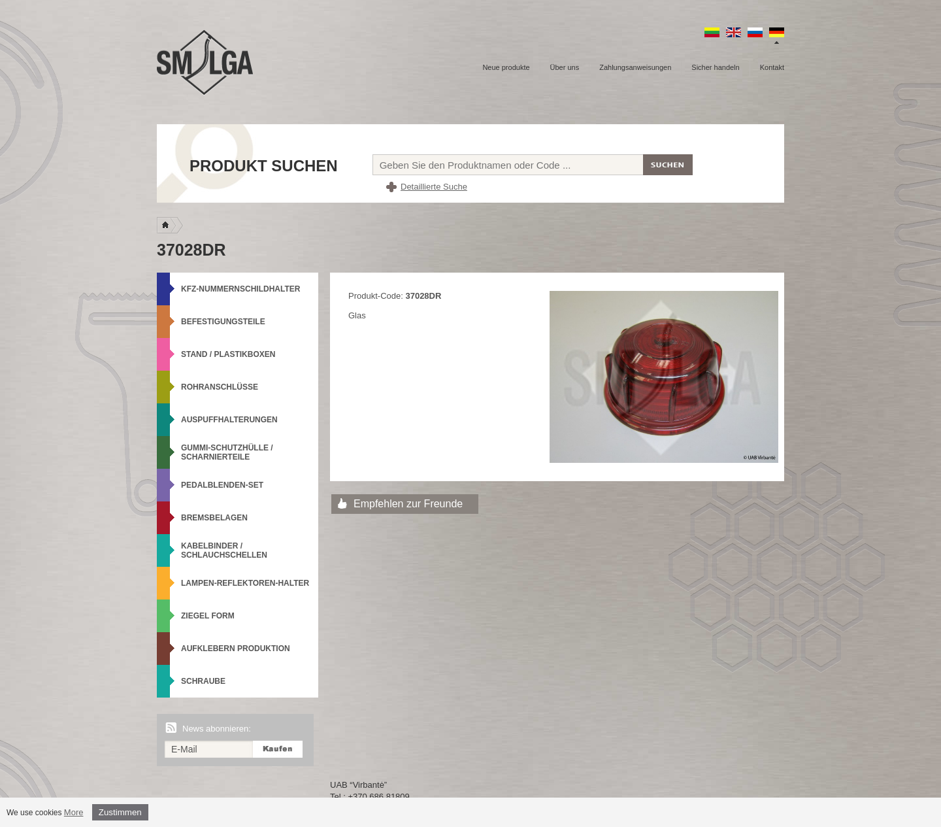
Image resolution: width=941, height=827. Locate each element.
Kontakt (772, 67)
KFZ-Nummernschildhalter (240, 289)
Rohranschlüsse (219, 387)
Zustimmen (120, 812)
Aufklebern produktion (235, 648)
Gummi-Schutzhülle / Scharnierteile (227, 452)
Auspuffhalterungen (229, 419)
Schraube (203, 681)
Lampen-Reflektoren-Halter (245, 583)
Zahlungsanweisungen (635, 67)
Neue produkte (505, 67)
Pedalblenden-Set (222, 485)
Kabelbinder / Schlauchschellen (224, 550)
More (74, 812)
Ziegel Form (208, 615)
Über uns (565, 67)
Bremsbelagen (214, 517)
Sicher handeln (715, 67)
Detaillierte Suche (434, 187)
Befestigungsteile (223, 321)
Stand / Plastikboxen (228, 354)
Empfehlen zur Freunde (408, 503)
